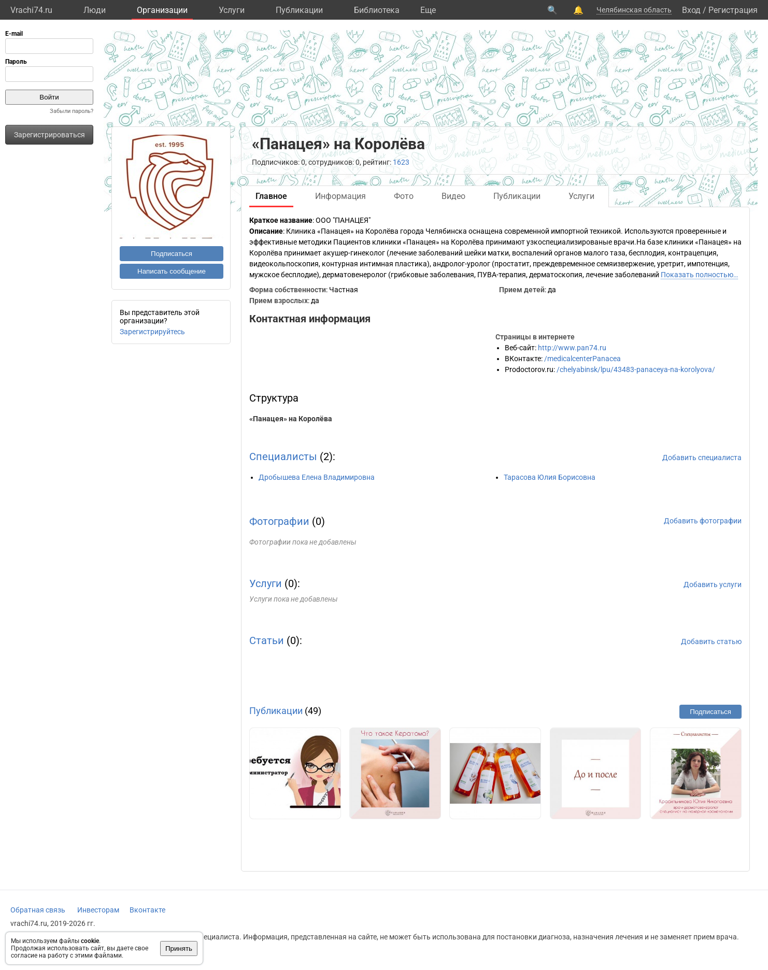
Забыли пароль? (71, 111)
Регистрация (733, 10)
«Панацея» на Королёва (290, 419)
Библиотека (377, 10)
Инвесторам (98, 910)
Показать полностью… (699, 274)
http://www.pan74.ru (572, 348)
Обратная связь (37, 910)
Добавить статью (711, 641)
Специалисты (283, 456)
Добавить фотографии (703, 521)
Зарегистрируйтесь (152, 331)
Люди (94, 10)
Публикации (299, 10)
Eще (428, 10)
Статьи (266, 640)
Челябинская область (634, 10)
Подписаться (171, 254)
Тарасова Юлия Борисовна (549, 477)
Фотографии (279, 521)
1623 (401, 162)
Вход (691, 10)
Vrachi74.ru (31, 10)
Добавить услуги (713, 584)
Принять (178, 948)
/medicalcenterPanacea (582, 358)
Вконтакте (147, 910)
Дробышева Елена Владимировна (317, 477)
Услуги (232, 10)
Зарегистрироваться (49, 135)
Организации (162, 10)
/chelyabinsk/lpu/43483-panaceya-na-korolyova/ (636, 369)
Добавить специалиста (702, 457)
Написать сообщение (171, 271)
